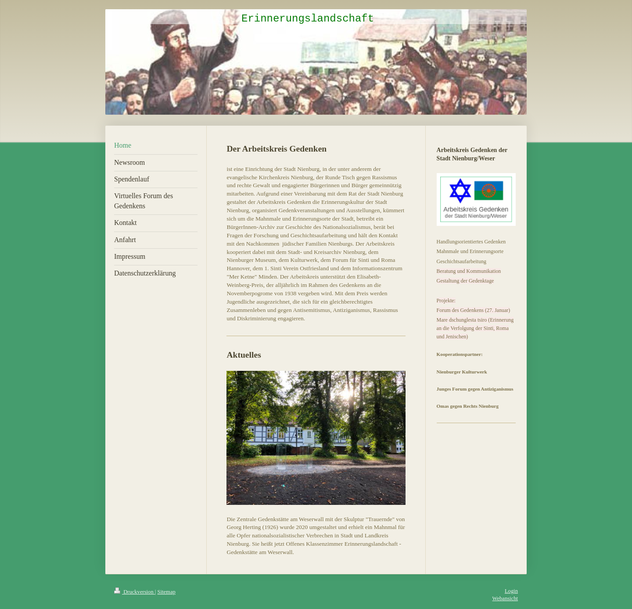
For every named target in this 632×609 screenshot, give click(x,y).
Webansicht (505, 598)
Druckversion (134, 592)
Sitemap (167, 592)
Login (511, 591)
